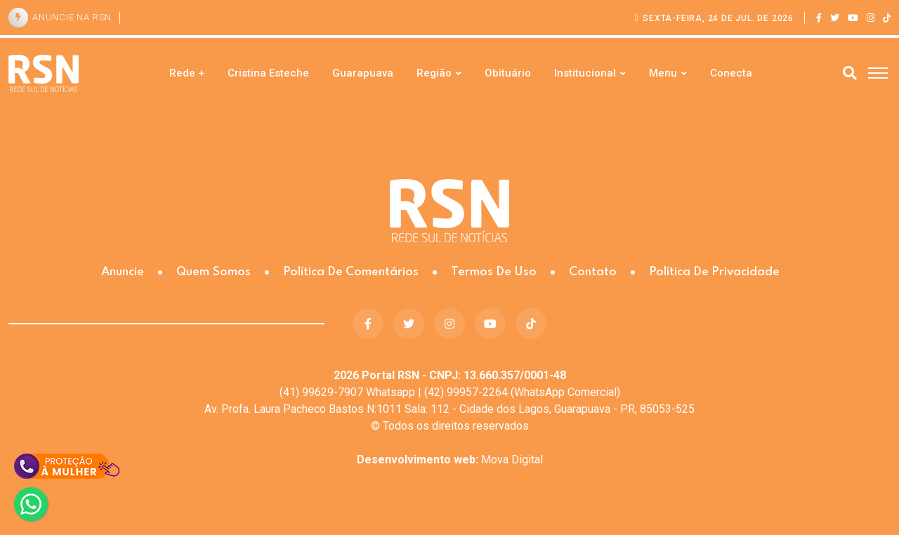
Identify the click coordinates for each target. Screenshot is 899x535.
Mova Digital (450, 459)
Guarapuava (362, 73)
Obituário (508, 73)
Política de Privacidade (714, 272)
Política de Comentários (351, 272)
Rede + (186, 73)
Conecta (731, 73)
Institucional (585, 73)
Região (434, 73)
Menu (663, 73)
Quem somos (213, 272)
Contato (593, 272)
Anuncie (122, 272)
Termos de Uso (494, 272)
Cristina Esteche (268, 73)
